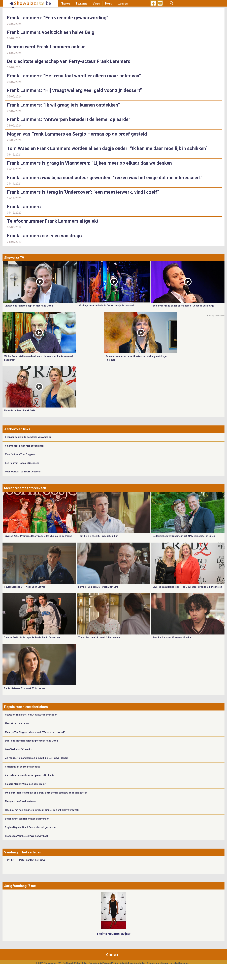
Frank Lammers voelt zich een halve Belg (50, 32)
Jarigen (122, 3)
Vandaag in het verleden (22, 852)
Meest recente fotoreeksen (25, 488)
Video (96, 3)
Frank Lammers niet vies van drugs (44, 235)
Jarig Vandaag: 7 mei (20, 886)
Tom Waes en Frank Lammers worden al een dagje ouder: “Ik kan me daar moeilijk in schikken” (107, 148)
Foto (108, 3)
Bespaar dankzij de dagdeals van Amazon (28, 437)
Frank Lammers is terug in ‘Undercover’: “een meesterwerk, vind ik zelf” (83, 192)
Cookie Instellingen (158, 963)
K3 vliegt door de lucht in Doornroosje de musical (106, 305)
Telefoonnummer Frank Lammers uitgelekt (52, 221)
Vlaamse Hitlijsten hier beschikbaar (24, 445)
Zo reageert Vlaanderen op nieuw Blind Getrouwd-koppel (36, 758)
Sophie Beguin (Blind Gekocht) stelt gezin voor (31, 827)
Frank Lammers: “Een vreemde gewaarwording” (58, 17)
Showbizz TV (14, 258)
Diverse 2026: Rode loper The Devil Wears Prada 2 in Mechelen (187, 587)
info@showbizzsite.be (132, 963)
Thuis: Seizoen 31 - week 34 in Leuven (99, 637)
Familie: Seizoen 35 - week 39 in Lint (98, 536)
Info (84, 963)
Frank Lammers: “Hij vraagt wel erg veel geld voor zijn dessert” (74, 90)
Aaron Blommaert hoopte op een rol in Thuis (29, 775)
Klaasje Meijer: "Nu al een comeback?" (26, 784)
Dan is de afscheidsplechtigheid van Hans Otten (31, 740)
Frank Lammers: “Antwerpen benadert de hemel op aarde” (68, 119)
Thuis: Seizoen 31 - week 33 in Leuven (24, 688)
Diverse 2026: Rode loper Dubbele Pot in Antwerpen (32, 637)
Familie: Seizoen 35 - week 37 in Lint (172, 637)
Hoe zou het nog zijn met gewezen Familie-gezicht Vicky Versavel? (42, 810)
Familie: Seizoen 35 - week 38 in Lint (98, 587)
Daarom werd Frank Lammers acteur (46, 46)
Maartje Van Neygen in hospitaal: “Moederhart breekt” (35, 732)
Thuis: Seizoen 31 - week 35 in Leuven (24, 587)
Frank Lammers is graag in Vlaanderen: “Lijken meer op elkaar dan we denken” (90, 163)
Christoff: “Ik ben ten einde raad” (23, 766)
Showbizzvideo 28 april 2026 (19, 410)
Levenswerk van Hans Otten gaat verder (27, 818)
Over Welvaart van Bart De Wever (23, 471)
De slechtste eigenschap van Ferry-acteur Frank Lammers (68, 61)
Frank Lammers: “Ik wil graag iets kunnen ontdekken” (63, 105)
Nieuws (65, 3)
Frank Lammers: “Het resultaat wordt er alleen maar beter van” (74, 76)
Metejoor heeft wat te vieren (20, 801)
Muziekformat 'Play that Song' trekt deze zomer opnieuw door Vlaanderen (46, 792)
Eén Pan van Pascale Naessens (22, 463)
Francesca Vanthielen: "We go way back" (27, 836)
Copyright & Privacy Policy (103, 963)
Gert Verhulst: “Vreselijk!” (19, 749)
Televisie (81, 3)
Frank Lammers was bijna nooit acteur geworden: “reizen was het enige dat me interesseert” (105, 177)
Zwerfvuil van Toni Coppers (20, 454)
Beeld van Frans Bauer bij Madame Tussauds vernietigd (183, 305)
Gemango (183, 963)
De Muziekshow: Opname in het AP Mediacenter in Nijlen (184, 536)
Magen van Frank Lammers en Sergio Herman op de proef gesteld (77, 134)
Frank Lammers (24, 206)
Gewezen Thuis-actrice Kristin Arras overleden (31, 714)
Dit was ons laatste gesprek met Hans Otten (29, 305)
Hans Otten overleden (17, 723)
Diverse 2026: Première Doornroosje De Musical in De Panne (38, 536)
